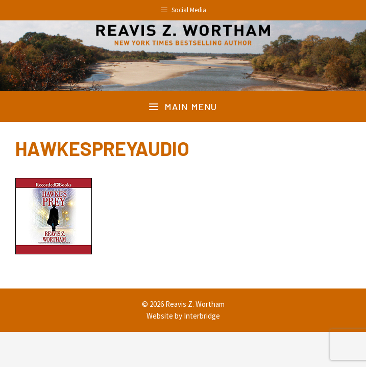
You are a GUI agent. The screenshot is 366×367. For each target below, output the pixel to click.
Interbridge (202, 316)
